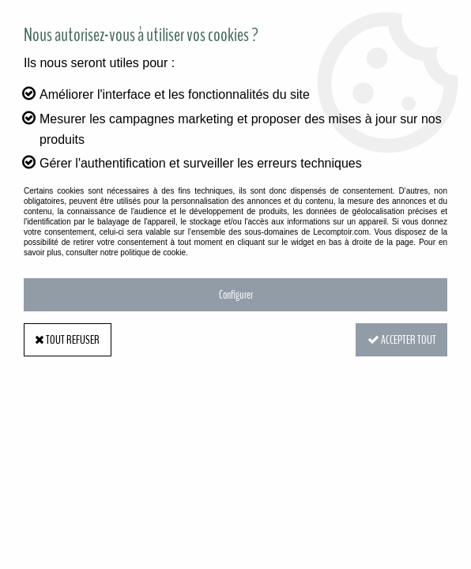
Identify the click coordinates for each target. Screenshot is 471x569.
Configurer (236, 295)
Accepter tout (400, 340)
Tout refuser (68, 340)
